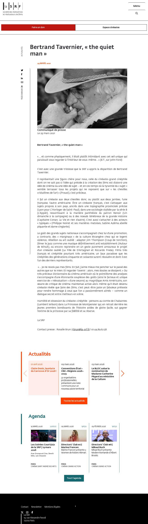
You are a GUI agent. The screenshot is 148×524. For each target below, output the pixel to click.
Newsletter (36, 507)
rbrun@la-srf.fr (81, 329)
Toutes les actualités (74, 401)
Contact (24, 507)
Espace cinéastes (111, 28)
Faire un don (38, 28)
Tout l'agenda (74, 478)
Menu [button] (136, 6)
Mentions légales (52, 507)
